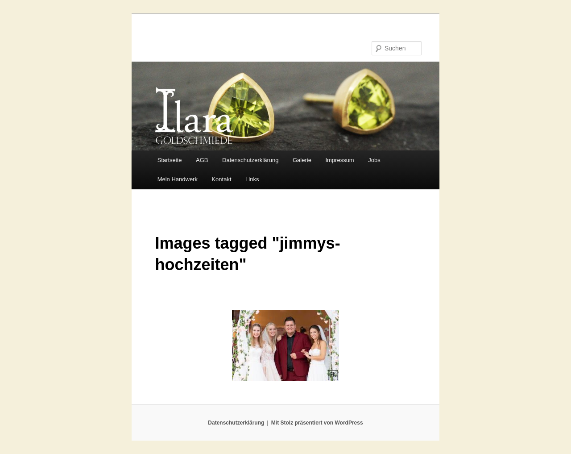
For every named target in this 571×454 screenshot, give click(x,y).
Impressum (339, 160)
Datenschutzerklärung (250, 160)
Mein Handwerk (177, 179)
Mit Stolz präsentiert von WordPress (317, 423)
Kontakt (221, 179)
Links (252, 179)
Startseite (169, 160)
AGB (202, 160)
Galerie (302, 160)
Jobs (374, 160)
